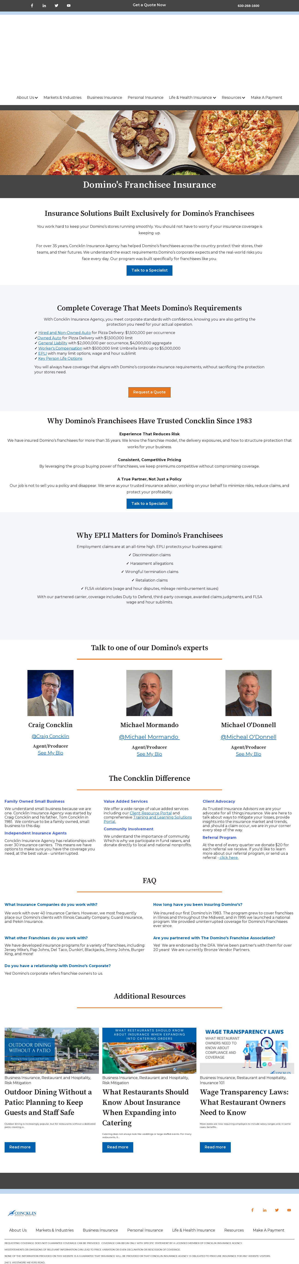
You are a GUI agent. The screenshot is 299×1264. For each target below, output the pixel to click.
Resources (231, 48)
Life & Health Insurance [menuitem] (193, 1181)
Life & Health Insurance (190, 48)
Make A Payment (266, 48)
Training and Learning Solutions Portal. (148, 770)
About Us (25, 48)
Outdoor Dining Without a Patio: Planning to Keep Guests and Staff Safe (48, 1053)
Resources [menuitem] (234, 1181)
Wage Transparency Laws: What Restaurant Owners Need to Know (244, 1053)
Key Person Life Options (60, 309)
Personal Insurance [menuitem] (145, 1181)
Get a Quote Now (149, 5)
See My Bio (50, 703)
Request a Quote (149, 342)
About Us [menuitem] (18, 1181)
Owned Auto (49, 288)
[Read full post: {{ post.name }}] (52, 1001)
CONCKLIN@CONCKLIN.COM (38, 1219)
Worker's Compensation (60, 299)
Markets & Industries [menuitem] (55, 1181)
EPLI (42, 304)
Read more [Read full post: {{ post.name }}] (20, 1097)
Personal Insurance (145, 48)
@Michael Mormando (149, 687)
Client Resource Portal (151, 763)
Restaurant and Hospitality (65, 1028)
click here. (228, 808)
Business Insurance (104, 48)
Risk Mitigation (18, 1033)
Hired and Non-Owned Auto (64, 283)
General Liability (52, 293)
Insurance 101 (212, 1033)
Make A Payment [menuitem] (268, 1181)
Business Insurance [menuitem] (100, 1181)
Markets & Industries (62, 48)
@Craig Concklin (50, 687)
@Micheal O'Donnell (248, 687)
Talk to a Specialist (149, 221)
